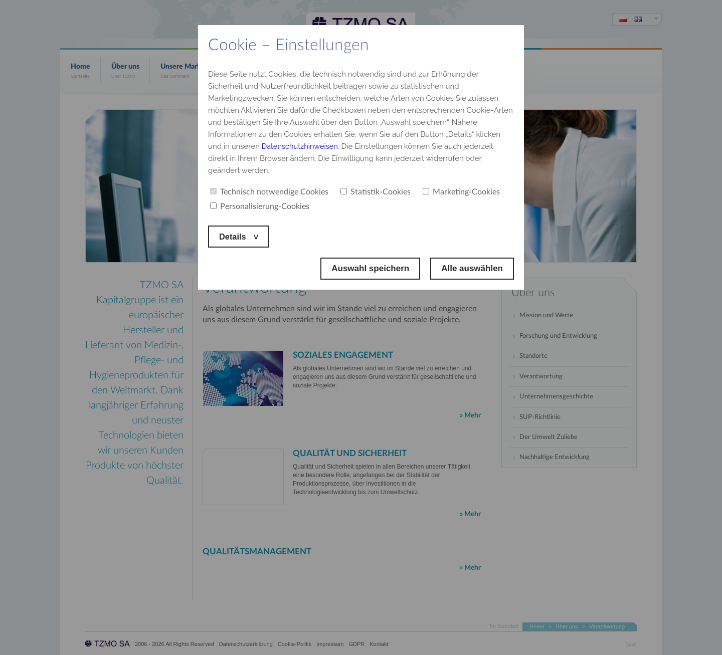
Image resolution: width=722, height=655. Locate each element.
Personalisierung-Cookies (259, 206)
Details (234, 236)
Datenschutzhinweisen (301, 146)
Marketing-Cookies (461, 192)
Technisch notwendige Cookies (269, 192)
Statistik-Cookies (375, 192)
